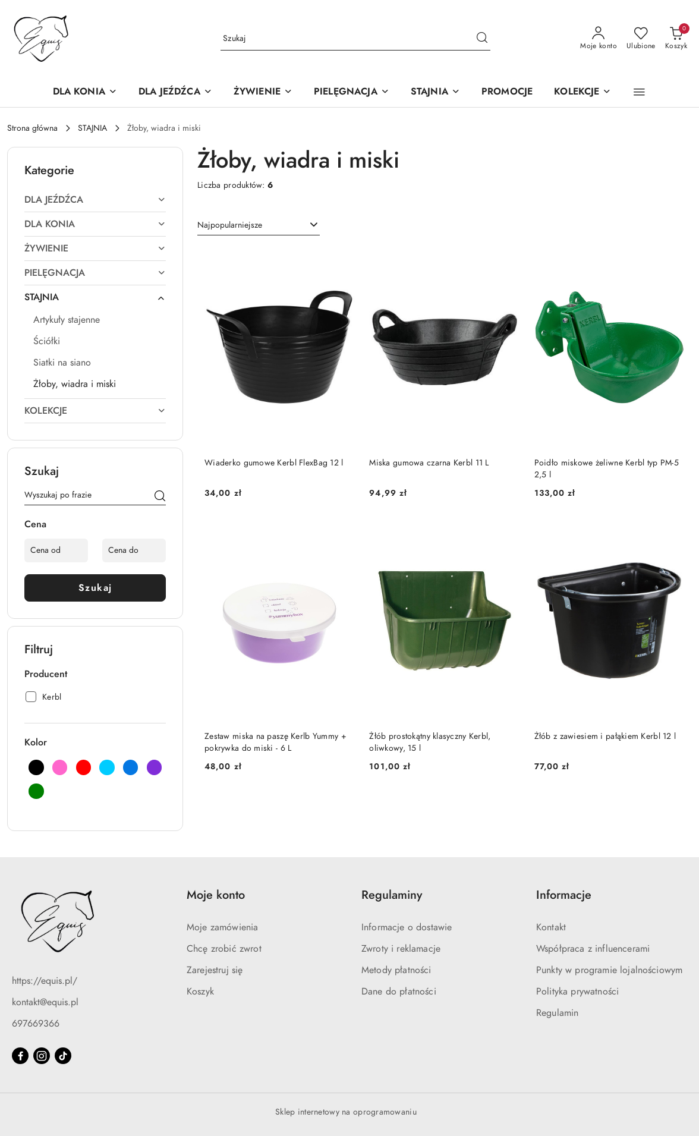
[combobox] (258, 225)
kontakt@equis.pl (45, 1002)
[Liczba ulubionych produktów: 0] (641, 38)
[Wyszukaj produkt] (355, 38)
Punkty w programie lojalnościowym (609, 970)
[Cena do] (134, 550)
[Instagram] (41, 1055)
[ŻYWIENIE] (263, 92)
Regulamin (557, 1012)
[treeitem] (95, 200)
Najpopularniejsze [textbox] (229, 225)
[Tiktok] (63, 1055)
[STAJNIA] (435, 92)
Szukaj (95, 587)
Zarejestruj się (215, 970)
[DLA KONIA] (85, 92)
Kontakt (551, 927)
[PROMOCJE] (507, 92)
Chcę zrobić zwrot (224, 948)
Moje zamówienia (222, 927)
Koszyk (200, 991)
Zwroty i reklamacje (400, 948)
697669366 (35, 1023)
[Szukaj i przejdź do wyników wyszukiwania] (482, 39)
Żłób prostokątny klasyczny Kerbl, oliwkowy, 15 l (429, 742)
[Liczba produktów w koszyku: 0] (676, 38)
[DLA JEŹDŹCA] (175, 92)
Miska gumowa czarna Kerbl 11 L (429, 462)
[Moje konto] (598, 38)
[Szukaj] (160, 497)
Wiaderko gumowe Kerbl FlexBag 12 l (274, 462)
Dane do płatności (398, 991)
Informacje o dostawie (406, 927)
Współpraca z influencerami (593, 948)
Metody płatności (396, 970)
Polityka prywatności (577, 991)
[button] (639, 92)
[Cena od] (56, 550)
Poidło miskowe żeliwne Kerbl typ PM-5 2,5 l (606, 468)
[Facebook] (20, 1055)
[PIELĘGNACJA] (351, 92)
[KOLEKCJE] (582, 92)
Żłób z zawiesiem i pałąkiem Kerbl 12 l (605, 736)
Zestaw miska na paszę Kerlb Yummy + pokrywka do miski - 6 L (275, 742)
